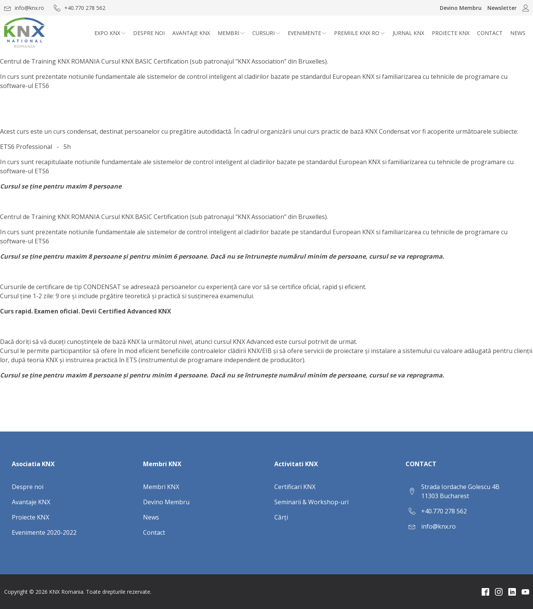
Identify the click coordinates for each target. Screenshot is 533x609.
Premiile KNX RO (359, 33)
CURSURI (266, 33)
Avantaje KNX (191, 33)
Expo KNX (110, 33)
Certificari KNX (294, 487)
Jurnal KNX (408, 33)
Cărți (281, 517)
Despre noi (149, 33)
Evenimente (307, 33)
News (517, 33)
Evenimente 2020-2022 (44, 532)
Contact (490, 33)
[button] (24, 8)
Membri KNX (161, 487)
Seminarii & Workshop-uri (311, 502)
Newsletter (502, 7)
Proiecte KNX (450, 33)
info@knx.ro (438, 526)
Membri (231, 33)
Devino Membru (461, 7)
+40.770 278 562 (444, 511)
